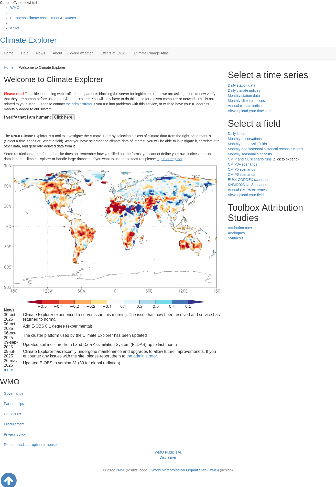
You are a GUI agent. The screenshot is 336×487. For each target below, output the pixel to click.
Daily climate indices (244, 90)
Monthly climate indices (246, 101)
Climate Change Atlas (151, 53)
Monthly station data (244, 96)
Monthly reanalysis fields (247, 144)
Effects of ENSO (114, 53)
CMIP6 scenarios (241, 174)
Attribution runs (240, 228)
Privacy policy (15, 434)
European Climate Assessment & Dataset (43, 18)
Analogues (236, 233)
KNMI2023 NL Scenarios (247, 185)
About (57, 53)
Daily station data (241, 85)
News (40, 53)
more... (10, 370)
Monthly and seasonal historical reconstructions (265, 149)
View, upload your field (246, 195)
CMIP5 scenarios (241, 169)
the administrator (79, 104)
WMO (14, 8)
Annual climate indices (245, 106)
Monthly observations (245, 139)
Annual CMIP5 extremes (247, 190)
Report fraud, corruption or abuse (30, 445)
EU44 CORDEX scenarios (248, 180)
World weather (81, 53)
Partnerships (14, 404)
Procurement (14, 424)
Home (8, 53)
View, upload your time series (251, 111)
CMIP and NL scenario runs (250, 159)
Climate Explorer (28, 40)
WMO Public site (168, 452)
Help (24, 53)
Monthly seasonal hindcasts (250, 154)
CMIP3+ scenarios (242, 164)
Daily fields (236, 134)
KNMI (14, 28)
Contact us (12, 414)
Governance (13, 393)
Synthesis (235, 238)
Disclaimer (168, 457)
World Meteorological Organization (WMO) (185, 470)
